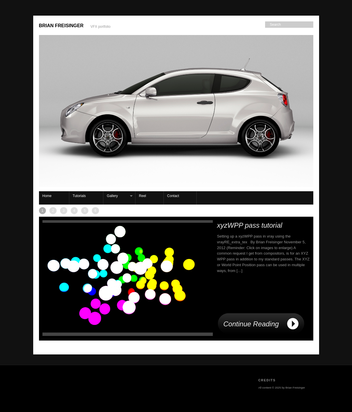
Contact (173, 196)
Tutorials (79, 196)
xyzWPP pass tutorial (249, 225)
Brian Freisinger (61, 25)
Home (47, 196)
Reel (142, 196)
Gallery (118, 196)
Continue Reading (251, 324)
